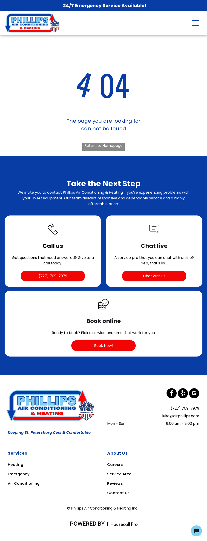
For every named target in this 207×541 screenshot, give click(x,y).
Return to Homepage (103, 145)
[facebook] (172, 393)
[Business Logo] (52, 391)
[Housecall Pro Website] (122, 525)
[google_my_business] (194, 393)
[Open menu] (195, 23)
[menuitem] (53, 453)
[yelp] (183, 393)
